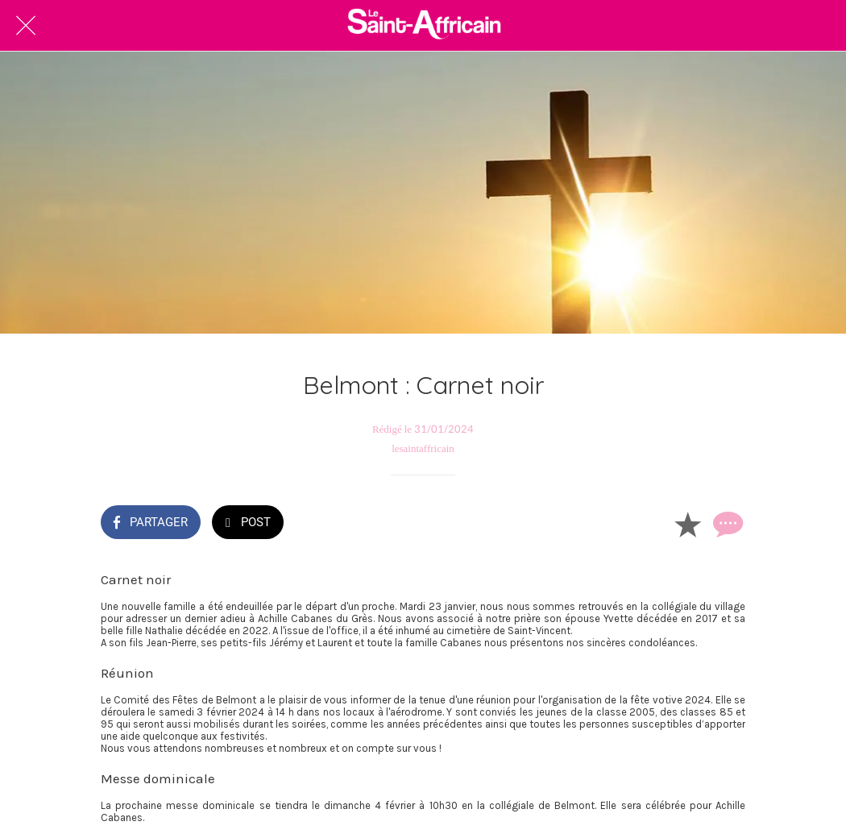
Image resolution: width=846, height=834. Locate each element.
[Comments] (726, 523)
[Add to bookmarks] (687, 523)
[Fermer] (25, 25)
